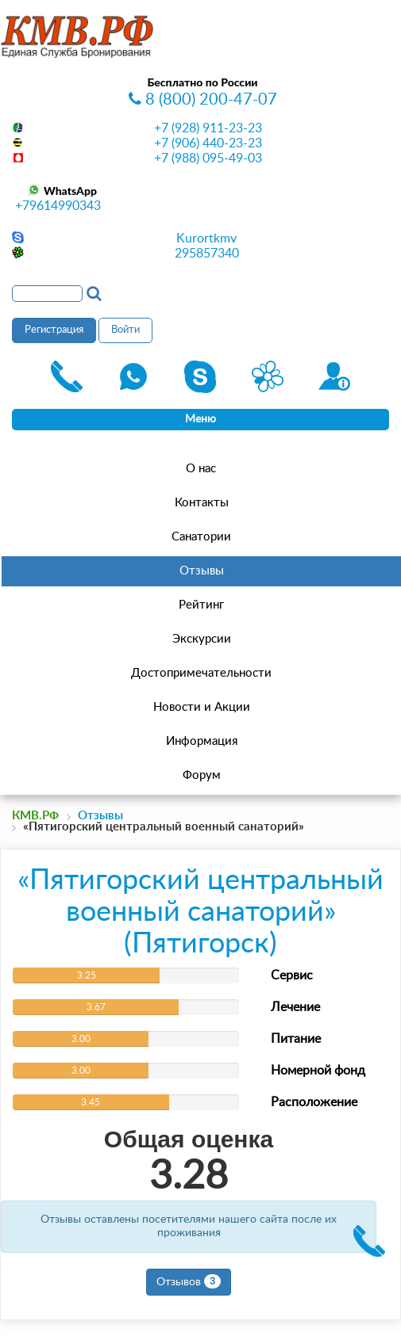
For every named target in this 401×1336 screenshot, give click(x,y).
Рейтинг (201, 605)
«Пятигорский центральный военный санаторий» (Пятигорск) (200, 911)
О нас (201, 469)
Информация (201, 741)
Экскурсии (201, 639)
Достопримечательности (201, 673)
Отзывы (201, 571)
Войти (125, 330)
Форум (202, 775)
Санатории (201, 537)
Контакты (202, 503)
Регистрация (54, 330)
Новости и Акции (201, 707)
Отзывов (188, 1281)
